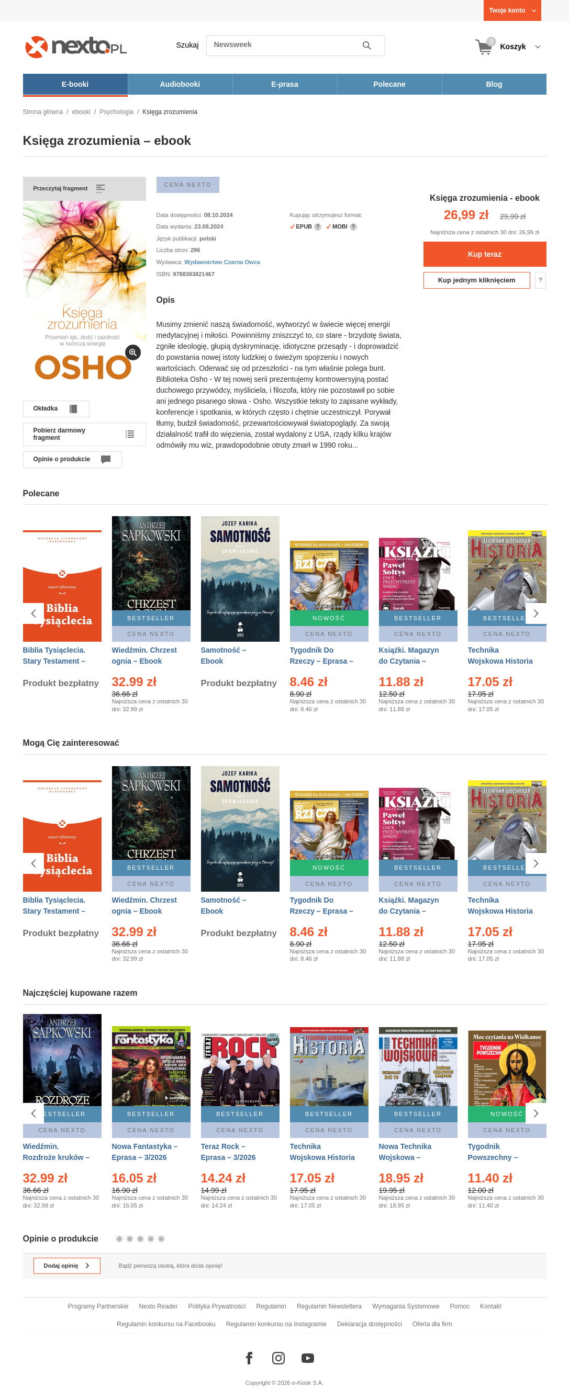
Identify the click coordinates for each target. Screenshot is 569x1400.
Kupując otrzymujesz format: (326, 215)
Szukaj (187, 45)
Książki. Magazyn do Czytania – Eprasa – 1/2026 (409, 661)
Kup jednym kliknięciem (477, 280)
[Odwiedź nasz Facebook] (249, 1358)
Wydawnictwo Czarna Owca (222, 262)
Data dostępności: (180, 215)
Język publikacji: (178, 238)
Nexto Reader (158, 1306)
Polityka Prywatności (217, 1306)
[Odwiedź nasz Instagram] (278, 1358)
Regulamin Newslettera (329, 1306)
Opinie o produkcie (62, 459)
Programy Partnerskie (98, 1306)
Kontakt (490, 1306)
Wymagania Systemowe (406, 1306)
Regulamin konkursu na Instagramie (276, 1324)
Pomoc (460, 1306)
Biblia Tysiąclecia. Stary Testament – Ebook (54, 661)
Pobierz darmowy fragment (59, 434)
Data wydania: (176, 226)
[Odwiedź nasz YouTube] (307, 1358)
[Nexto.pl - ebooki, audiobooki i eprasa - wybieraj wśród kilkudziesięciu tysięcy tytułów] (76, 46)
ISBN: (165, 274)
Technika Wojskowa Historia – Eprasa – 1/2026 (322, 1157)
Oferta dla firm (432, 1324)
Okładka (46, 408)
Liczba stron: (174, 250)
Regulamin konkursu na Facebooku (166, 1324)
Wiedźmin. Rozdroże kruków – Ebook (56, 1157)
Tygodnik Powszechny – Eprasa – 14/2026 (497, 1157)
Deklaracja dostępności (369, 1324)
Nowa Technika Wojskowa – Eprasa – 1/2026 (406, 1157)
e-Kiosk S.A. (308, 1383)
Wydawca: (171, 262)
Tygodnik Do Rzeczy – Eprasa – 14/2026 (321, 661)
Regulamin (271, 1306)
